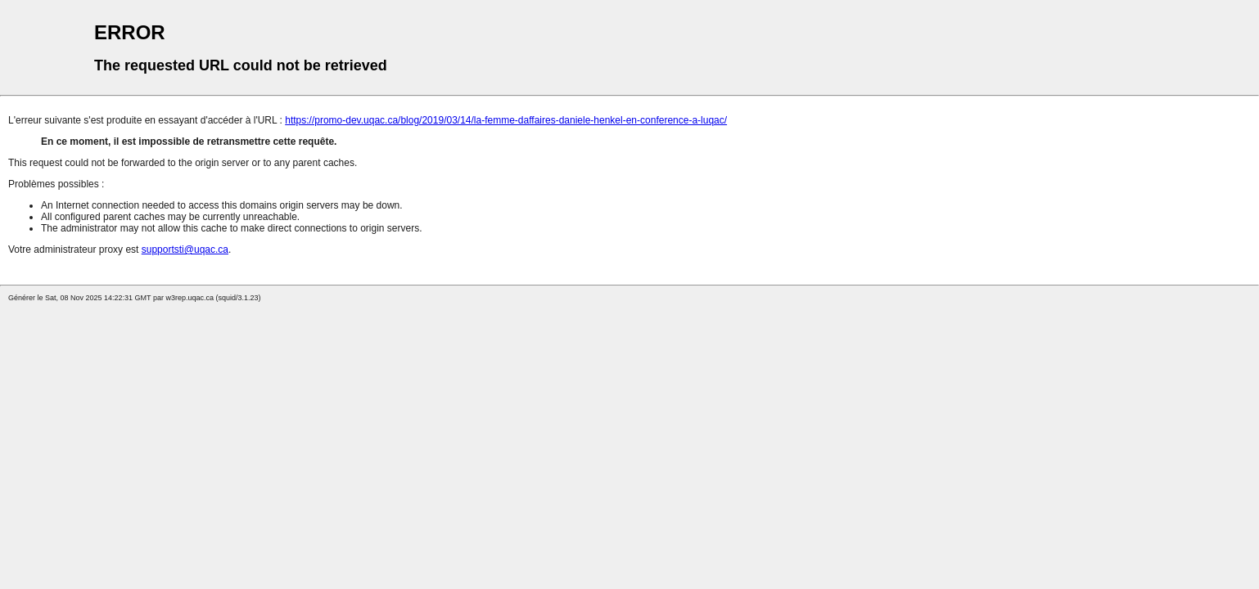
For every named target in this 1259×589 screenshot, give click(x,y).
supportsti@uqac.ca (185, 249)
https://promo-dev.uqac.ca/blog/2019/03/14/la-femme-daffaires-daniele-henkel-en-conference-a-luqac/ (506, 120)
